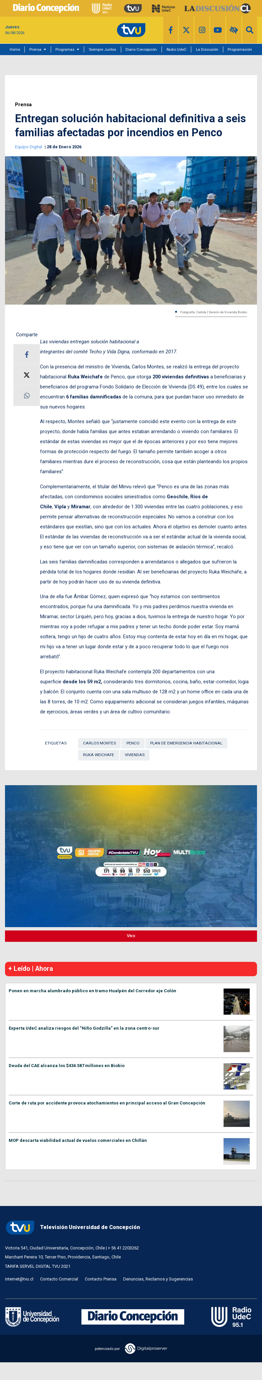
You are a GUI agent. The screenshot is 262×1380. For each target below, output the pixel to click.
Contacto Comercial (59, 1278)
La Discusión (207, 49)
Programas (64, 49)
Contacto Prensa (100, 1278)
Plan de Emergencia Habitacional (186, 743)
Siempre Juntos (102, 49)
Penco (133, 743)
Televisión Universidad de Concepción (72, 1227)
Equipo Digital (29, 146)
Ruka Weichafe (98, 754)
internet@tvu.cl (19, 1278)
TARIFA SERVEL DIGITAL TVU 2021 (37, 1266)
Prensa (35, 49)
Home (15, 49)
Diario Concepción (141, 49)
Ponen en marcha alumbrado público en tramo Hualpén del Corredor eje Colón (92, 990)
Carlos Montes (99, 743)
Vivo (131, 935)
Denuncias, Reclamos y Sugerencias (158, 1278)
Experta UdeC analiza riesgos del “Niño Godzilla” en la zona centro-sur (84, 1028)
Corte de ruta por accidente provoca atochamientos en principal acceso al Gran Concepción (107, 1102)
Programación (240, 49)
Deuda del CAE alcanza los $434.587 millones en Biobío (66, 1065)
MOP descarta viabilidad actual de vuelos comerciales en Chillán (78, 1140)
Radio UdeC (177, 49)
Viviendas (135, 754)
